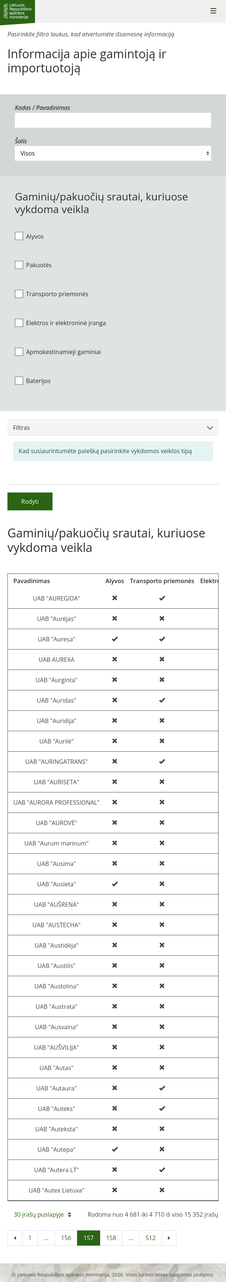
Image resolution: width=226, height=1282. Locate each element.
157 (88, 1238)
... (46, 1238)
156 (66, 1238)
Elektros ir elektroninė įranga (60, 323)
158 (111, 1238)
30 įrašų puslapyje (42, 1214)
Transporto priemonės (51, 294)
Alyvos (29, 236)
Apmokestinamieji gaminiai (58, 351)
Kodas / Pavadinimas (42, 108)
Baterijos (33, 380)
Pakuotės (33, 265)
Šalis (21, 141)
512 (151, 1238)
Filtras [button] (113, 427)
